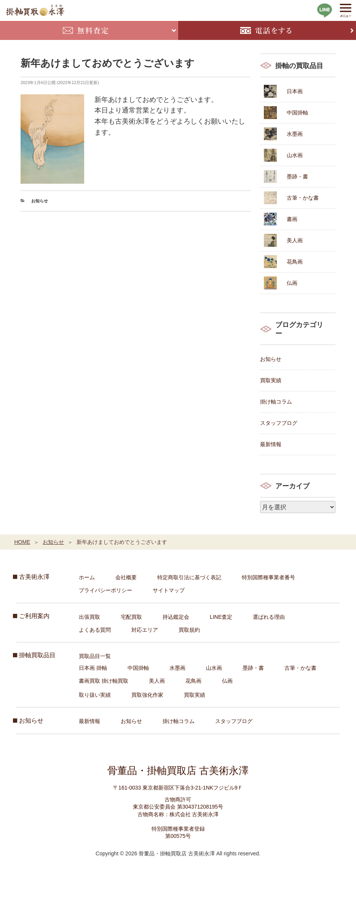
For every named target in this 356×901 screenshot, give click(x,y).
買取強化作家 (147, 695)
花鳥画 (295, 262)
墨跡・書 (297, 176)
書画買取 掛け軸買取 (103, 681)
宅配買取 (131, 617)
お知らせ (39, 201)
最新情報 (270, 444)
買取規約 (189, 630)
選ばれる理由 (269, 617)
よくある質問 (95, 630)
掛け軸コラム (276, 402)
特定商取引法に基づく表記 (189, 577)
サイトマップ (169, 590)
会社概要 (126, 577)
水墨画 (295, 134)
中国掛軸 (297, 113)
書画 (292, 219)
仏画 (292, 283)
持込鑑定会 (176, 617)
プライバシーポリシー (105, 590)
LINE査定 (221, 617)
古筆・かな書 (303, 198)
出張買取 (89, 617)
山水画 (295, 155)
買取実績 (270, 380)
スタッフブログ (278, 423)
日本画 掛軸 (93, 668)
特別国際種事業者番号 (268, 577)
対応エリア (144, 630)
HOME (22, 542)
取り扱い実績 (95, 695)
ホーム (87, 577)
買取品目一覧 (95, 656)
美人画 (295, 240)
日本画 (295, 91)
